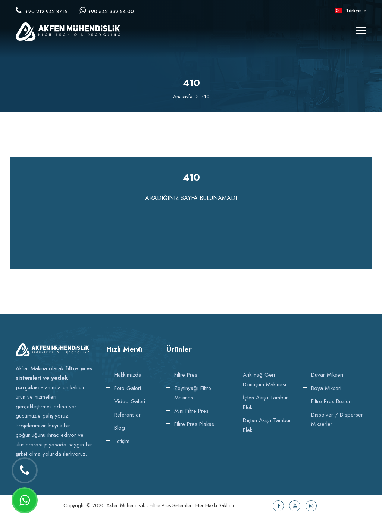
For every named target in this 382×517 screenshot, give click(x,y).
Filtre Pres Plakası (195, 424)
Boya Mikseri (326, 388)
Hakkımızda (127, 375)
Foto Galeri (127, 388)
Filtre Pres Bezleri (331, 401)
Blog (119, 428)
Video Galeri (129, 401)
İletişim (121, 441)
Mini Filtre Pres (191, 411)
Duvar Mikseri (327, 375)
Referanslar (127, 415)
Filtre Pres (185, 375)
